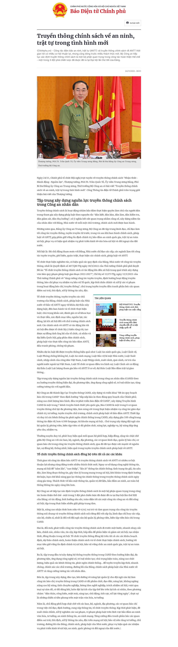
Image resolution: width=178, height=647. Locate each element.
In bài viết (133, 23)
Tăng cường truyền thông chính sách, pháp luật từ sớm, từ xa (129, 338)
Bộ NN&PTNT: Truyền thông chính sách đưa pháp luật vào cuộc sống (130, 307)
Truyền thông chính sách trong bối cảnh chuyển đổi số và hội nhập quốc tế (128, 324)
